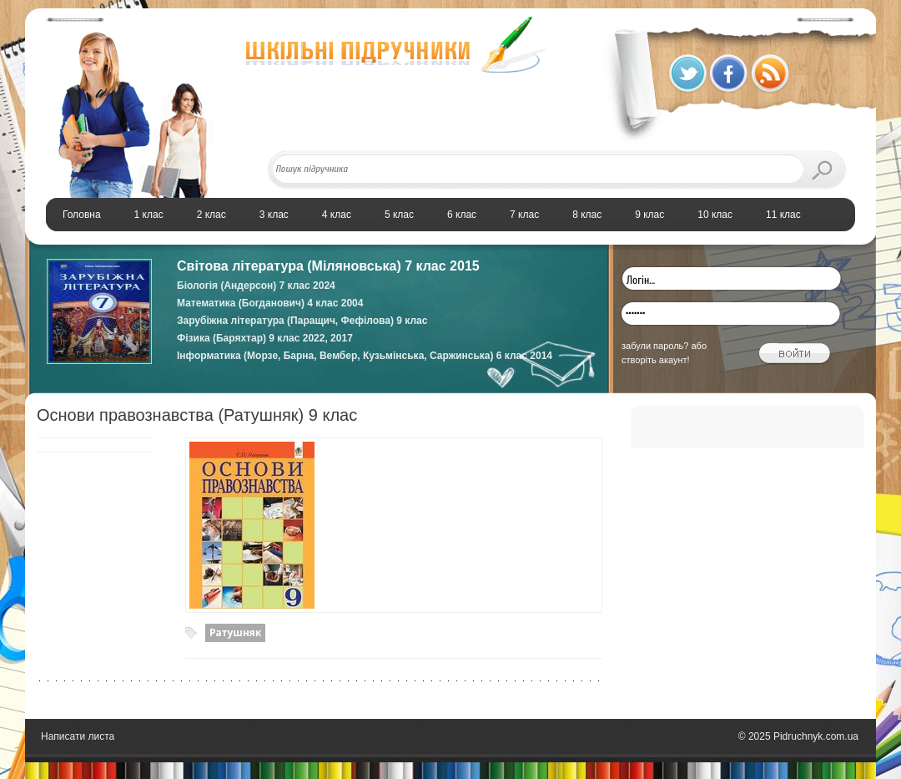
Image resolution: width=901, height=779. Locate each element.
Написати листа (77, 736)
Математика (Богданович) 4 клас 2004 (270, 303)
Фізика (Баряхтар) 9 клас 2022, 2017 (265, 338)
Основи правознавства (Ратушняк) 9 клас (197, 415)
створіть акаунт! (656, 360)
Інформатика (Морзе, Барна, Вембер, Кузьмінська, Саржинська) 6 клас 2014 (364, 356)
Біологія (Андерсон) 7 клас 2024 (256, 285)
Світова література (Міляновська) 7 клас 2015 (328, 266)
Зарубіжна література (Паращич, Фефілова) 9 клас (302, 320)
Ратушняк (235, 632)
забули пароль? (655, 346)
